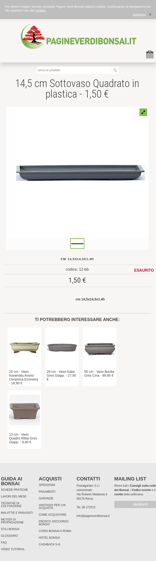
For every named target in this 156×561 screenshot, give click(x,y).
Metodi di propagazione (12, 521)
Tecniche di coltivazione (11, 505)
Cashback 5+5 (49, 544)
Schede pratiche (14, 489)
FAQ (4, 542)
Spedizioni (47, 485)
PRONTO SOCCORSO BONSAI (53, 523)
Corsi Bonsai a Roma (55, 531)
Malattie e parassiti (17, 512)
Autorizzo (139, 14)
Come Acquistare (53, 514)
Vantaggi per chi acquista (52, 506)
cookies (40, 10)
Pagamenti (47, 491)
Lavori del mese (14, 496)
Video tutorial (13, 549)
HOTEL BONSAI (49, 537)
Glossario (9, 536)
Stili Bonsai (10, 529)
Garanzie (46, 498)
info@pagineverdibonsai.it (93, 516)
